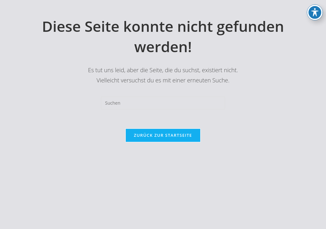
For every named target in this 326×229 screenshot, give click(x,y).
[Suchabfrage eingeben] (163, 103)
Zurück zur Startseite (163, 135)
